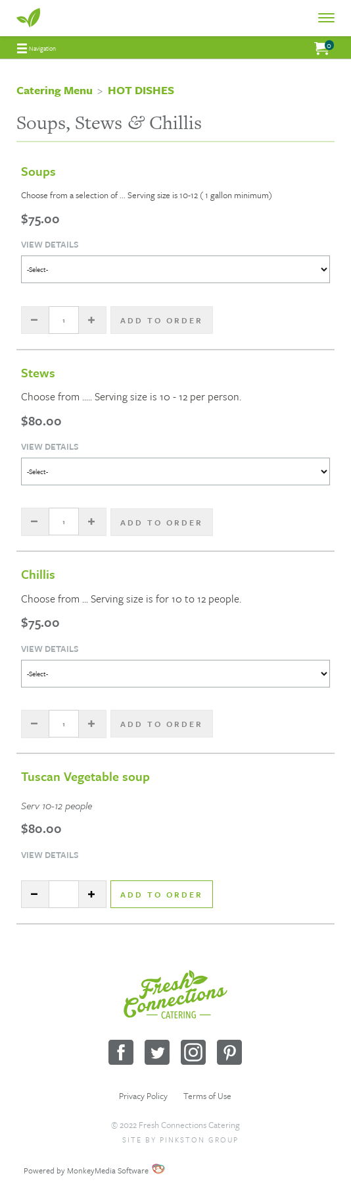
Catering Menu (54, 90)
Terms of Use (207, 1095)
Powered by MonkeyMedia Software (86, 1170)
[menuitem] (36, 48)
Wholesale (216, 1155)
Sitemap (131, 1155)
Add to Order (161, 894)
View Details (50, 244)
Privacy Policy (143, 1095)
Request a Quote (172, 1155)
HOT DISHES (141, 90)
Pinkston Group (199, 1139)
